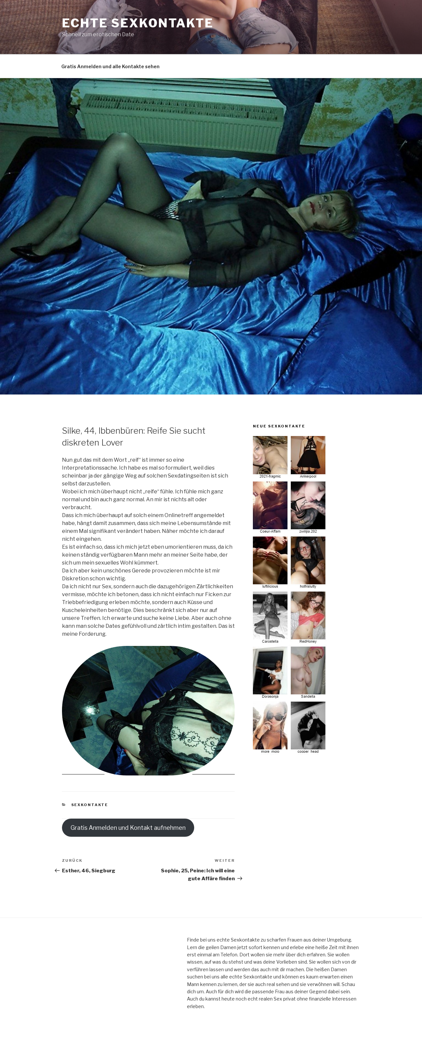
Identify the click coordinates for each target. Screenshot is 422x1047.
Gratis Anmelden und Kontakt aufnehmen (128, 827)
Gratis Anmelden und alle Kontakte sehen (110, 66)
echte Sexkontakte (138, 23)
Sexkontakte (89, 804)
